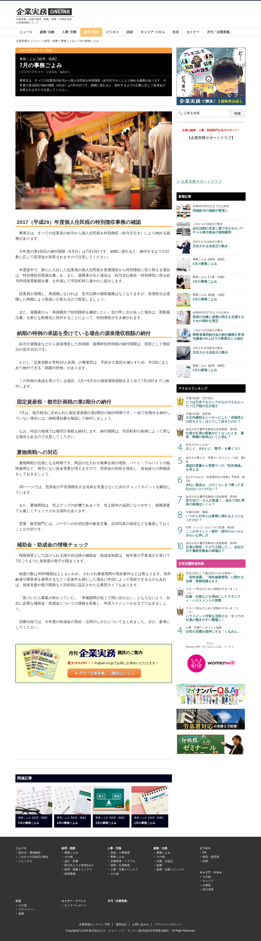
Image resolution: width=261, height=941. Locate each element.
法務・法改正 (165, 861)
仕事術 (207, 885)
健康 (21, 913)
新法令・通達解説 (29, 852)
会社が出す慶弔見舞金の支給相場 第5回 (216, 433)
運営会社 (121, 924)
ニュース (25, 32)
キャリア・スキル (211, 872)
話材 (130, 32)
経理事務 (69, 873)
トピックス (25, 861)
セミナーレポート (75, 905)
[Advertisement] (162, 14)
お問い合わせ (140, 924)
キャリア (208, 881)
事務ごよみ (68, 41)
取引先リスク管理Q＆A (78, 865)
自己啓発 (208, 889)
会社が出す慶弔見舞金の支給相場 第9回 (216, 500)
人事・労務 (114, 848)
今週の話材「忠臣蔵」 (216, 417)
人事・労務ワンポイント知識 (216, 630)
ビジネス (112, 32)
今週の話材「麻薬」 (216, 516)
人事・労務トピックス (124, 869)
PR (204, 852)
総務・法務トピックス (170, 869)
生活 (175, 32)
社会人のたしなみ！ (216, 447)
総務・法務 (160, 848)
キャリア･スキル (153, 32)
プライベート (26, 909)
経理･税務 (91, 32)
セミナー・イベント (73, 901)
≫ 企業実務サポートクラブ (199, 181)
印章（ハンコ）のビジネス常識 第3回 (216, 531)
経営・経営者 (211, 856)
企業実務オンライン (28, 41)
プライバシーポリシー (168, 924)
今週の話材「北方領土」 (216, 402)
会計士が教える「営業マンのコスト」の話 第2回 (216, 463)
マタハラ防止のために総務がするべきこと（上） (216, 594)
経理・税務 (51, 41)
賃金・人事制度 (120, 852)
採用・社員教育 (120, 865)
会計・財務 (71, 861)
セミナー (192, 32)
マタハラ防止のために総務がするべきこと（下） (216, 614)
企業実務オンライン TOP (94, 924)
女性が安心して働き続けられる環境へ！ (216, 577)
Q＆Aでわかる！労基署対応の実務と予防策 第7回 (216, 483)
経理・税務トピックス (78, 869)
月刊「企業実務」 (220, 32)
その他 (68, 856)
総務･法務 (47, 32)
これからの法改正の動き (33, 856)
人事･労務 (69, 32)
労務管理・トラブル (122, 861)
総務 (159, 865)
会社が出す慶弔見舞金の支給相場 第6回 (216, 547)
